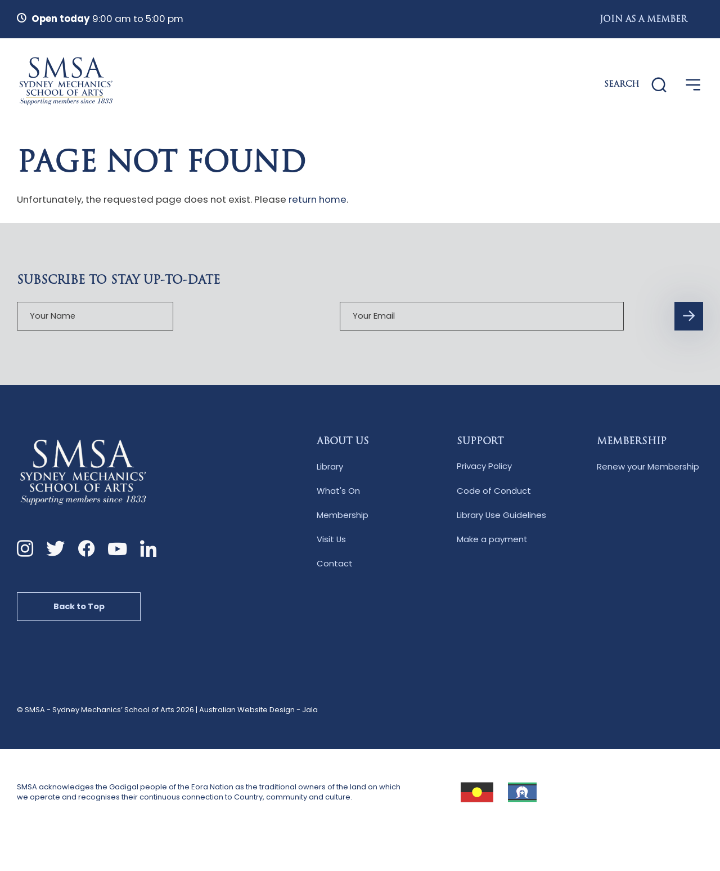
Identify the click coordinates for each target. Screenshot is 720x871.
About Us (343, 443)
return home (317, 199)
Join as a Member (643, 20)
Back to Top (79, 608)
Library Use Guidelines (501, 516)
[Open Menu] (693, 85)
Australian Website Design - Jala (258, 711)
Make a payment (492, 540)
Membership (342, 516)
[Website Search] (634, 85)
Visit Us (331, 540)
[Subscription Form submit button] (503, 317)
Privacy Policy (484, 467)
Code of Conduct (494, 492)
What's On (338, 492)
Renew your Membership (648, 467)
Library (330, 467)
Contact (335, 564)
